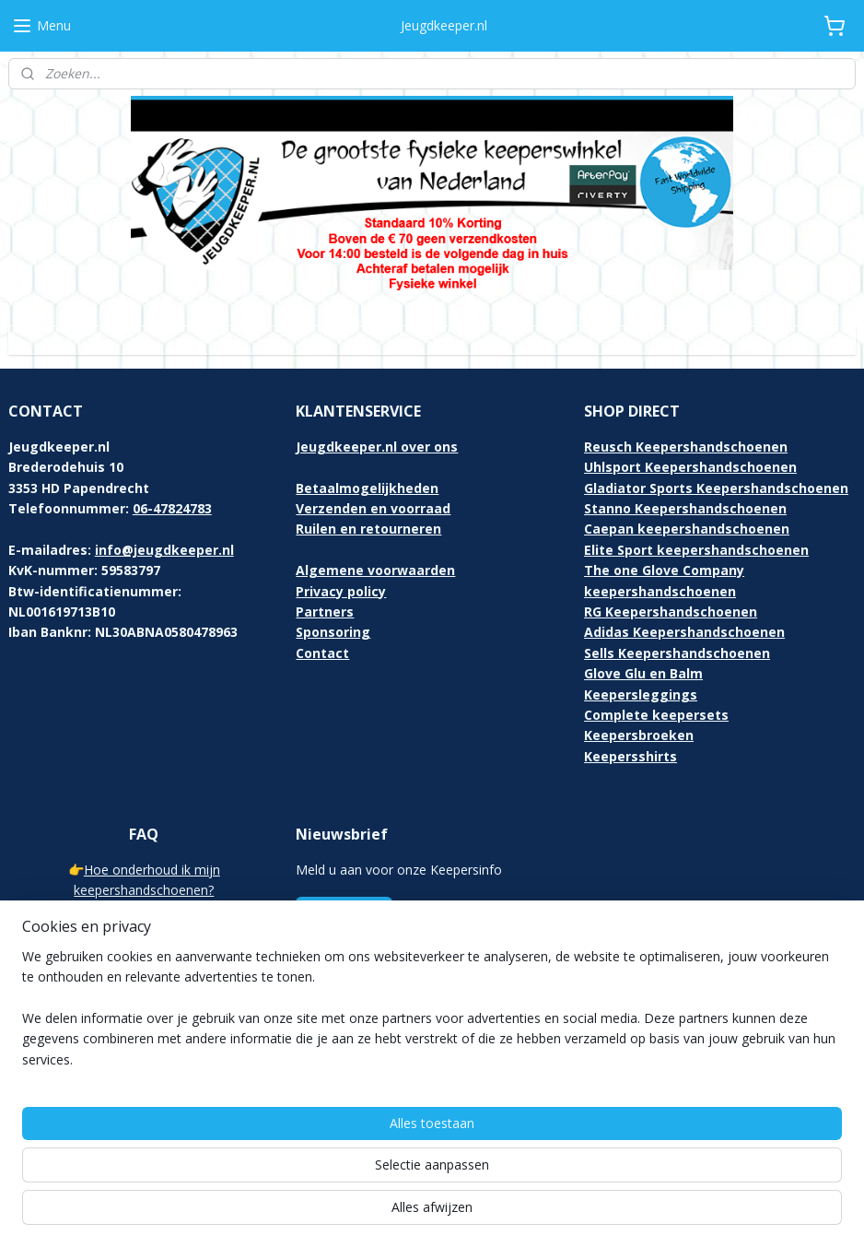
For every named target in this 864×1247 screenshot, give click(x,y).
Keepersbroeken (639, 735)
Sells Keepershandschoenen (677, 653)
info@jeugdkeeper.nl (164, 550)
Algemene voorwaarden (375, 570)
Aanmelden (344, 913)
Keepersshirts (630, 756)
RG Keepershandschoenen (670, 611)
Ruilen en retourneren (368, 528)
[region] (310, 1174)
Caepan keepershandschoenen (686, 528)
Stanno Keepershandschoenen (685, 508)
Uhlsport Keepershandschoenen (690, 467)
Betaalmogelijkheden (367, 488)
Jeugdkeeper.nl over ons (377, 446)
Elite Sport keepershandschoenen (696, 550)
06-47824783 (172, 508)
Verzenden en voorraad (373, 508)
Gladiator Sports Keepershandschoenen (716, 488)
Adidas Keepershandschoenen (684, 632)
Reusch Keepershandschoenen (686, 446)
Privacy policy (341, 591)
